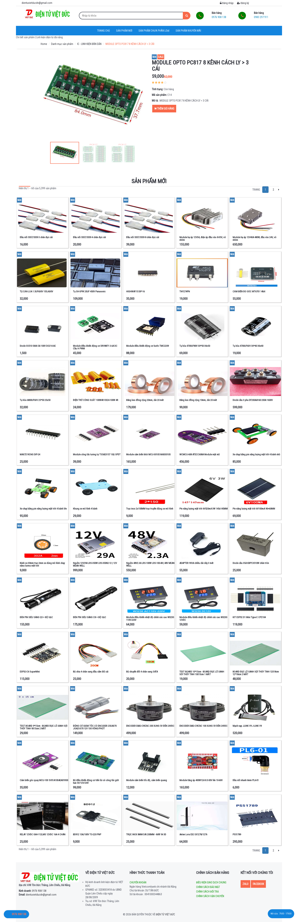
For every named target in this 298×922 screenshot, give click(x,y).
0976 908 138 (32, 890)
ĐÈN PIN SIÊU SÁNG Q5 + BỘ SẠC (36, 617)
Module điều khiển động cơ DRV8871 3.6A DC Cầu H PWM (95, 347)
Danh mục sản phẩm (62, 43)
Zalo (245, 883)
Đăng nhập (227, 3)
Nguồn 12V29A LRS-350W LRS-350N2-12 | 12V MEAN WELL (95, 564)
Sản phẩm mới (124, 30)
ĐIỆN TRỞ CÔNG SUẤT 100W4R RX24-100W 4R (95, 400)
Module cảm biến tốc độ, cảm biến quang (146, 780)
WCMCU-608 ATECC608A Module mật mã (199, 454)
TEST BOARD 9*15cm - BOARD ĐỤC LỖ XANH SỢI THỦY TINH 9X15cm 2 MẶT (43, 727)
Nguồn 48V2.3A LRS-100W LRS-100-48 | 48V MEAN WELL (150, 564)
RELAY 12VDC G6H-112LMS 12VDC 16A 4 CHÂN (42, 834)
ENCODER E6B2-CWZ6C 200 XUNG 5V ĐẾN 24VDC (150, 725)
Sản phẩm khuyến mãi (188, 30)
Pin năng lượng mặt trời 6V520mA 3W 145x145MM (203, 508)
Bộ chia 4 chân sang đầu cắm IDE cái (90, 671)
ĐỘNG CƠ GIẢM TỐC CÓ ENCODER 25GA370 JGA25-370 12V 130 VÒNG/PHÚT (95, 727)
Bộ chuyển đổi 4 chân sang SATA (142, 671)
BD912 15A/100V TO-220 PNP (87, 834)
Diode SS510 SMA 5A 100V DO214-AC (38, 345)
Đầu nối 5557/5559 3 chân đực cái (36, 237)
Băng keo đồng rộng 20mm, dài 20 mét (145, 400)
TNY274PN (184, 291)
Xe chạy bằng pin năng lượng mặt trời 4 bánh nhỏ (256, 454)
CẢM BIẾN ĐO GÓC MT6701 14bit (249, 291)
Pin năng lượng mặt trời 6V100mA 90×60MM (254, 508)
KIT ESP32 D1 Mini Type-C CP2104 (249, 617)
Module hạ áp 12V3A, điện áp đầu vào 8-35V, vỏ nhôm (202, 238)
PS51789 (237, 834)
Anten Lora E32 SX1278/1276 (193, 834)
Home (44, 43)
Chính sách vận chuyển (210, 896)
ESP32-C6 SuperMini (30, 671)
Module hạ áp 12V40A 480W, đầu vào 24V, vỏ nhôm (254, 238)
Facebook (258, 883)
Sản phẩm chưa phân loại (154, 30)
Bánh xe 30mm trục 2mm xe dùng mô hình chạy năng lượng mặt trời (42, 564)
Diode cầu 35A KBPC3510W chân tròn (251, 563)
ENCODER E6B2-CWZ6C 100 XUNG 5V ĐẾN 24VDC (203, 725)
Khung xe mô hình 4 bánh (85, 508)
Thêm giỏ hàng (164, 108)
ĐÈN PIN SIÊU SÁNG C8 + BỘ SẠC (89, 617)
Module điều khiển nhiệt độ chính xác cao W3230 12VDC (203, 618)
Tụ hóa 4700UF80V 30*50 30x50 (194, 345)
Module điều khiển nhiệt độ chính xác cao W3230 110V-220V (150, 618)
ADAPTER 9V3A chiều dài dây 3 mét (196, 563)
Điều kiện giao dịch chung (211, 882)
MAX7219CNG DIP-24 (30, 454)
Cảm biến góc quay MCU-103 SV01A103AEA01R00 (44, 780)
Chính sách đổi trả (207, 891)
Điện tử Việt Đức (165, 914)
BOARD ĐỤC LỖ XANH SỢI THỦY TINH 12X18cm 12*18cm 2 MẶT (256, 673)
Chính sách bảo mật (208, 887)
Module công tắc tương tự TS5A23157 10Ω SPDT (96, 454)
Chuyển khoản (138, 882)
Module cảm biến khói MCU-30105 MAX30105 (148, 454)
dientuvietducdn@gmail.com (37, 894)
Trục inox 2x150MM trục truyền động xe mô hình (149, 508)
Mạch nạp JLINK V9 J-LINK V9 (247, 725)
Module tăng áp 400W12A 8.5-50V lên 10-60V (201, 780)
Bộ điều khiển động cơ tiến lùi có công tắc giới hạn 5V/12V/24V (96, 781)
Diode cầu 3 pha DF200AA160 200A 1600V (253, 400)
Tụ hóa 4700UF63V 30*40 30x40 (248, 345)
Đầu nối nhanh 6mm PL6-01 (246, 780)
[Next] (278, 189)
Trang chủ (103, 30)
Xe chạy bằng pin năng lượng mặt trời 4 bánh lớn (43, 508)
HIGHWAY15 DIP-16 (135, 291)
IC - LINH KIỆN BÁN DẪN (89, 43)
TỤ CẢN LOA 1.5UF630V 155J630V (36, 291)
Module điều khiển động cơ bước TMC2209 (147, 345)
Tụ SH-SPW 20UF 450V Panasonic (89, 291)
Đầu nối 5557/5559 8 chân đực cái (142, 237)
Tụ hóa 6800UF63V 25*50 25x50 (35, 400)
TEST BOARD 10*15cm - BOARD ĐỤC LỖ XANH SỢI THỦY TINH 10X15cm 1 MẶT (201, 673)
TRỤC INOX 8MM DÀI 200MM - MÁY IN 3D (146, 834)
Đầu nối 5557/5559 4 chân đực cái (89, 237)
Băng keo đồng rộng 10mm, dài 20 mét (198, 400)
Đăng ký (243, 3)
